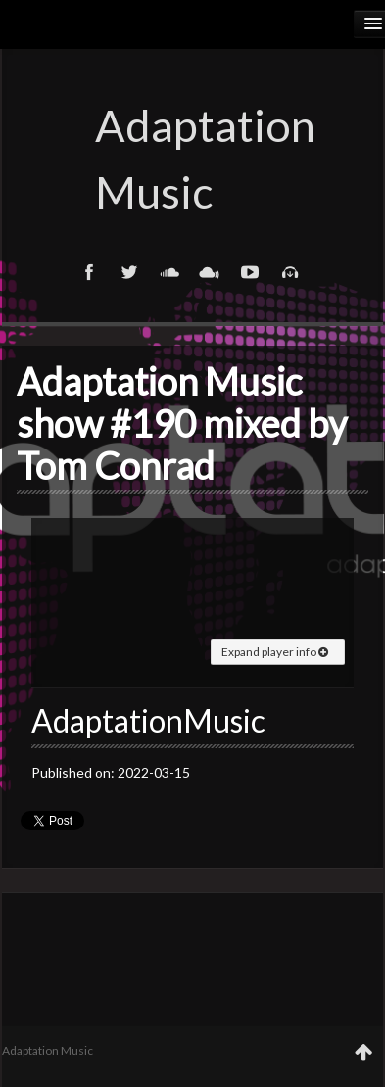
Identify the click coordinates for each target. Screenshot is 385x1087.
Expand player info (274, 651)
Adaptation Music (193, 158)
